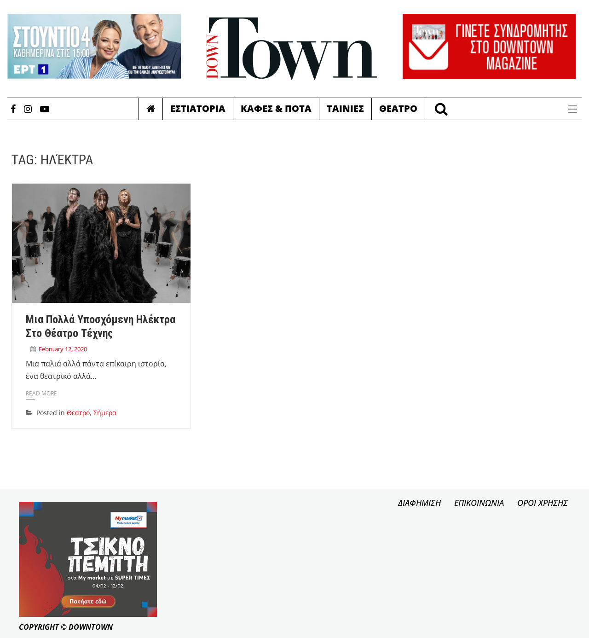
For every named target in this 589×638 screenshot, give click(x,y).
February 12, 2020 (63, 349)
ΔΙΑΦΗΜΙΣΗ (419, 502)
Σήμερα (104, 412)
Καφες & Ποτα (276, 108)
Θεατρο (398, 108)
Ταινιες (345, 108)
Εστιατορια (197, 108)
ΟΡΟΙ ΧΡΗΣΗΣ (542, 502)
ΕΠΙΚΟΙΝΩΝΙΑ (479, 502)
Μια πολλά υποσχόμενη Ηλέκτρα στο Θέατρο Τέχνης (100, 326)
